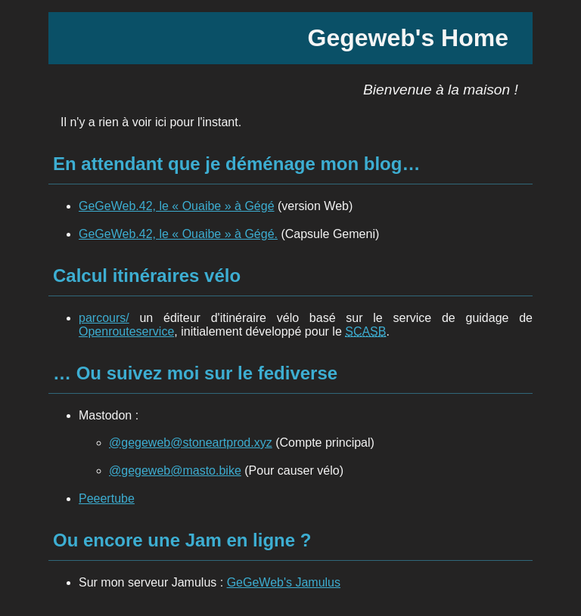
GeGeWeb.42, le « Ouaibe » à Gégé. (178, 234)
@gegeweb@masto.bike (175, 470)
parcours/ (104, 317)
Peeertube (107, 498)
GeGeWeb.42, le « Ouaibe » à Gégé (177, 206)
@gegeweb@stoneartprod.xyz (190, 442)
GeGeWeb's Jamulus (283, 582)
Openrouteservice (126, 331)
